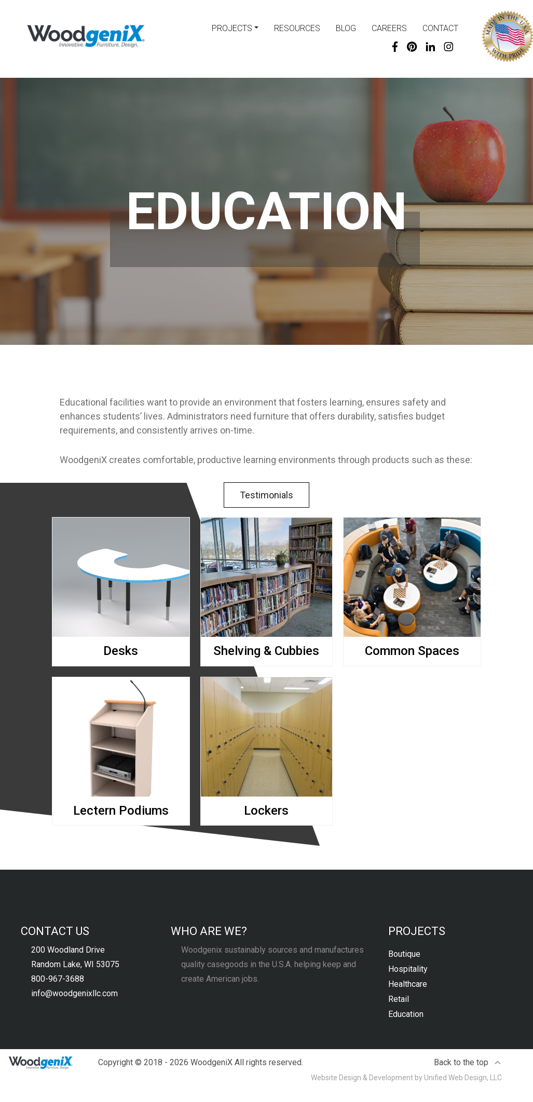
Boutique (404, 954)
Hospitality (408, 969)
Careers (389, 28)
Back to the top (468, 1062)
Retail (398, 999)
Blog (346, 28)
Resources (297, 28)
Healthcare (407, 984)
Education (405, 1014)
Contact (440, 28)
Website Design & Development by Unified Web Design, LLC (406, 1077)
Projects (232, 28)
